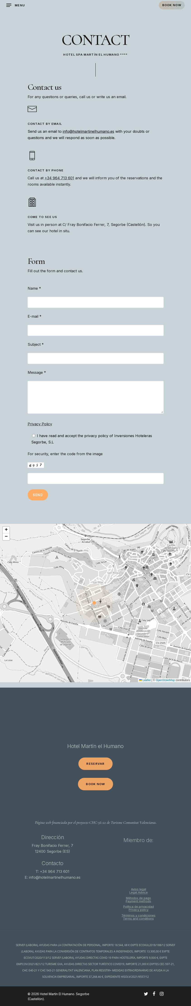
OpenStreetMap (165, 680)
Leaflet (145, 680)
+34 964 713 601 (59, 178)
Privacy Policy (40, 424)
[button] (95, 603)
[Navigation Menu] (15, 5)
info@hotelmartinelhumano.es (88, 131)
